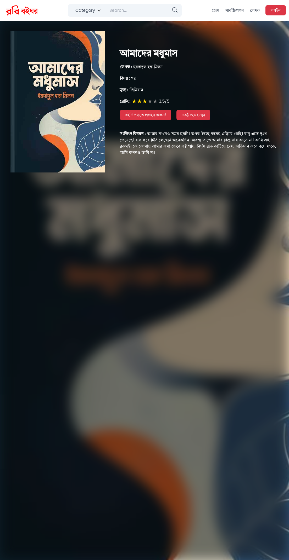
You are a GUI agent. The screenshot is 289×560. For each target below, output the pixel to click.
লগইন (276, 10)
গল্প (128, 78)
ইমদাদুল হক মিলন (141, 67)
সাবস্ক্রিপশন (234, 10)
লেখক (255, 10)
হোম (215, 10)
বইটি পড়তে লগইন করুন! (145, 115)
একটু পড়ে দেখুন (193, 115)
